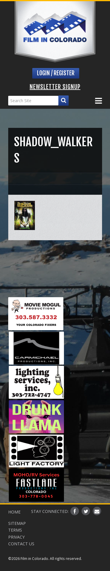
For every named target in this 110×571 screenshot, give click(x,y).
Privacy (16, 537)
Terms (15, 530)
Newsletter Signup (55, 86)
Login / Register (56, 73)
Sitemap (17, 523)
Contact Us (21, 543)
